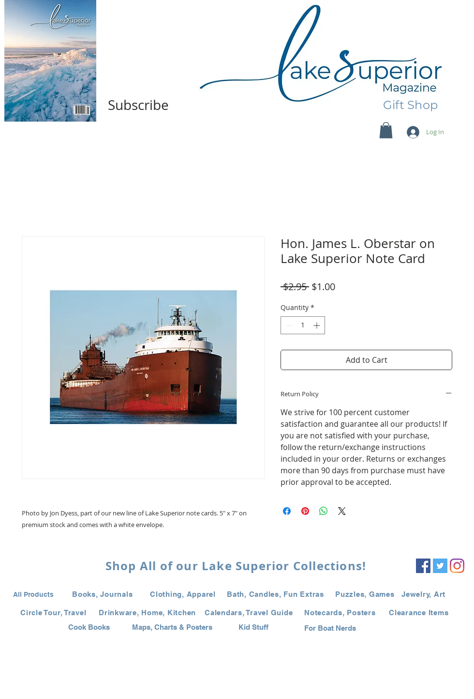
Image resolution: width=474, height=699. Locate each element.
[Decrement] (288, 325)
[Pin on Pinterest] (305, 511)
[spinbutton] (302, 325)
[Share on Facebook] (287, 511)
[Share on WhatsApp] (323, 511)
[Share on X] (342, 511)
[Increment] (317, 325)
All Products (33, 594)
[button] (386, 130)
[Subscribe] (138, 105)
